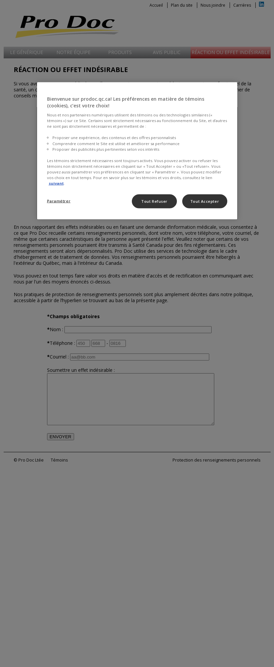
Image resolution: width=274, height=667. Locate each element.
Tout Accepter (204, 201)
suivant (56, 183)
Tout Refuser (154, 201)
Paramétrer (59, 200)
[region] (137, 150)
